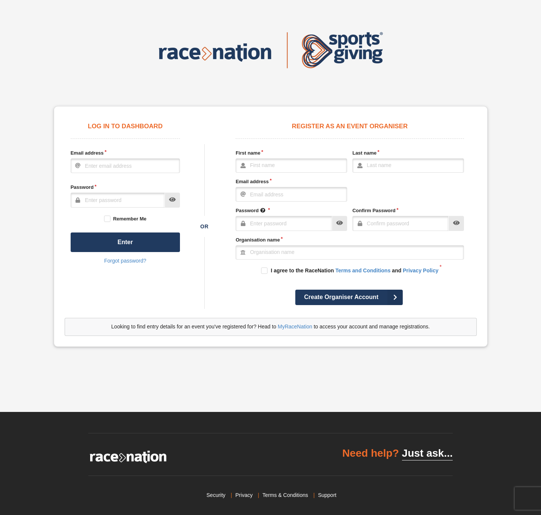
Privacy (244, 495)
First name (248, 153)
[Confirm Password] (400, 223)
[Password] (118, 200)
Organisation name (258, 240)
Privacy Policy (420, 270)
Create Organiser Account (353, 297)
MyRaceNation (295, 327)
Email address (87, 153)
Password (82, 187)
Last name (364, 153)
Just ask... (427, 453)
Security (216, 495)
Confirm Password (374, 210)
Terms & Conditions (285, 495)
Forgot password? (125, 261)
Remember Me (130, 219)
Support (327, 495)
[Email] (125, 165)
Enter (125, 242)
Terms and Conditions (363, 270)
